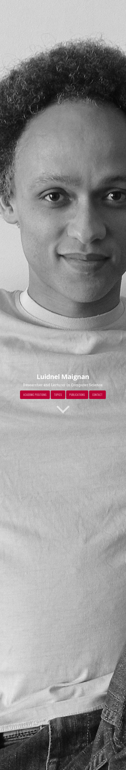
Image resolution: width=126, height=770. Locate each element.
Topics (58, 395)
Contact (97, 395)
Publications (77, 395)
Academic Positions (35, 395)
